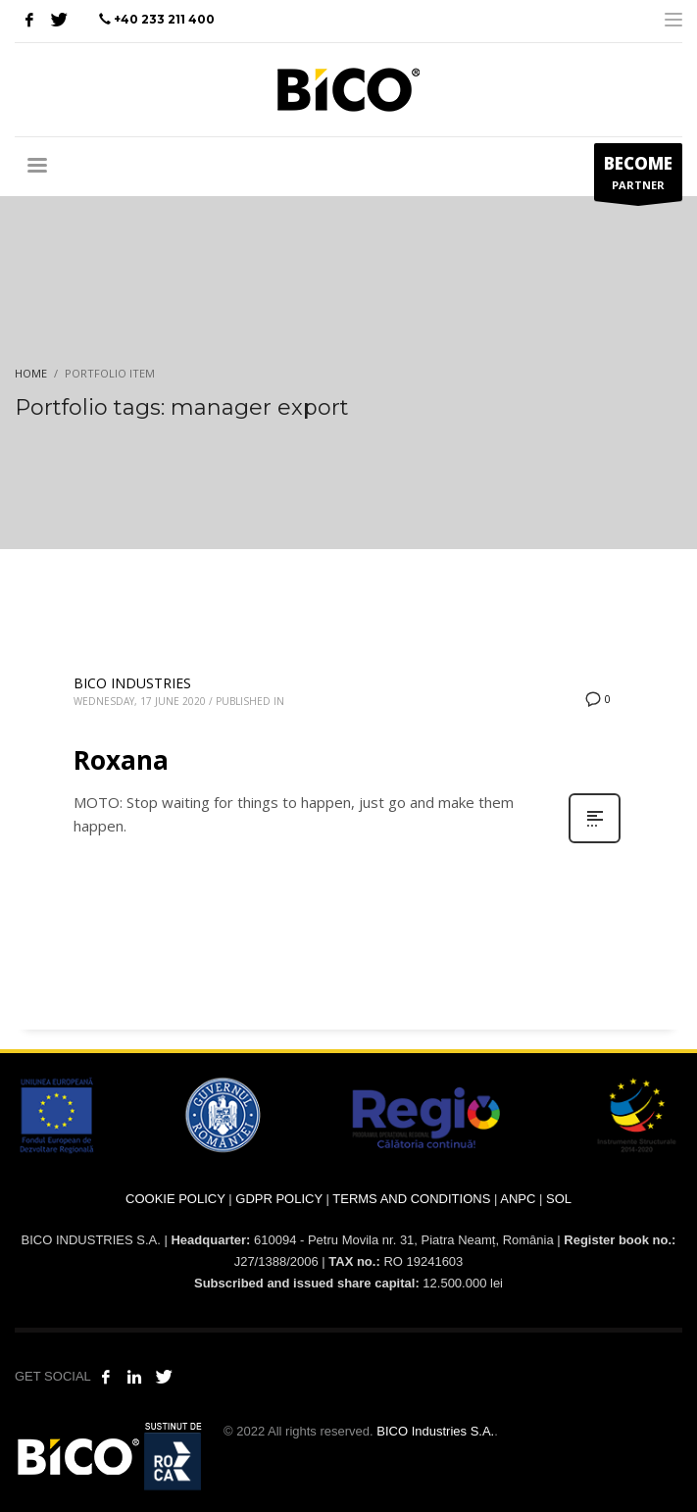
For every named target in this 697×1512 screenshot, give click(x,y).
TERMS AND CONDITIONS (411, 1198)
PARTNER (638, 176)
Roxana (121, 760)
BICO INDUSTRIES (132, 683)
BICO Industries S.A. (435, 1431)
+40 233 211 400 (164, 19)
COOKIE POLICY (175, 1198)
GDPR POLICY (279, 1198)
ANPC (517, 1198)
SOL (559, 1198)
